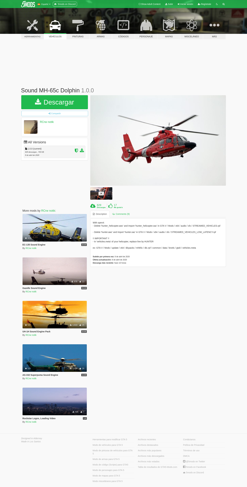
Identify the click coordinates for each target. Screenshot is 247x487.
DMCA (186, 456)
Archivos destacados (148, 445)
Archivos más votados (148, 461)
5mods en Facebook (194, 467)
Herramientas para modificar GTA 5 (110, 439)
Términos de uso (191, 450)
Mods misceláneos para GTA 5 (108, 481)
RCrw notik (47, 122)
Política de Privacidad (193, 445)
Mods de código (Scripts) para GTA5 (110, 464)
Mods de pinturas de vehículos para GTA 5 (112, 452)
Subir (169, 4)
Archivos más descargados (151, 456)
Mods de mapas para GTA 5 (106, 475)
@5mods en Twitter (194, 461)
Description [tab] (100, 214)
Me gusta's (118, 207)
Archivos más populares (149, 450)
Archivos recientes (147, 439)
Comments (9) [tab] (121, 214)
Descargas (101, 207)
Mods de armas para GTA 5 (106, 459)
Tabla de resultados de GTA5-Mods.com (157, 467)
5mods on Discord (193, 472)
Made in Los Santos (31, 441)
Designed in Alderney (31, 438)
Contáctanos (189, 439)
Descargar (54, 102)
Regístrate (204, 4)
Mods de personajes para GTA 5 (108, 470)
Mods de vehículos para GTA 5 (108, 445)
